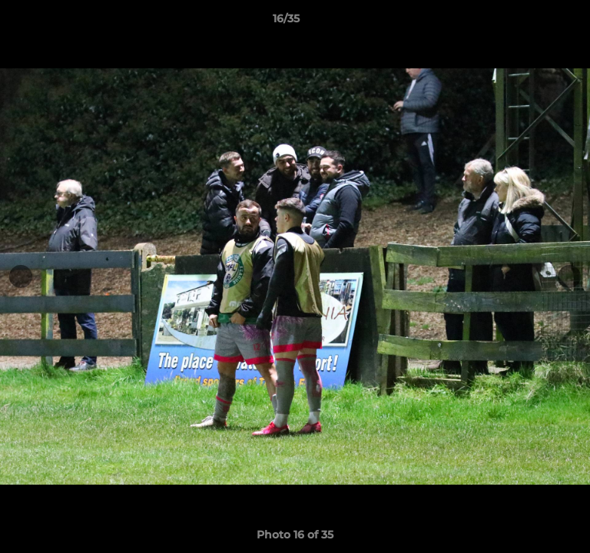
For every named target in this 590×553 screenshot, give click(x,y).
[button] (534, 22)
